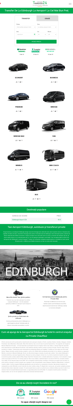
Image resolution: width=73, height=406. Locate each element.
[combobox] (26, 27)
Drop (38, 24)
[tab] (25, 18)
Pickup (18, 24)
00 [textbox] (49, 34)
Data (17, 31)
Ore (38, 31)
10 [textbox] (38, 34)
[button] (68, 402)
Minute (49, 31)
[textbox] (26, 27)
